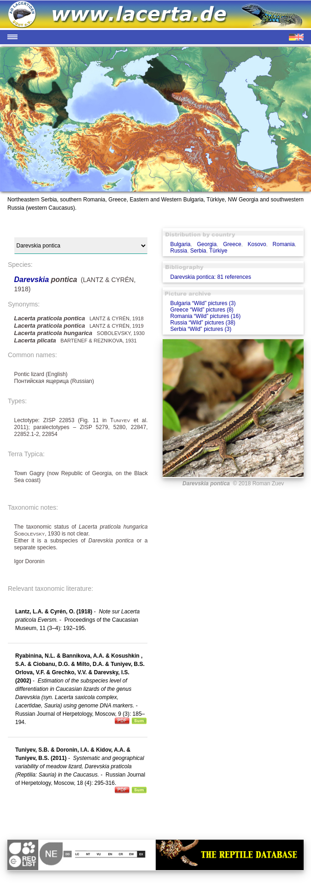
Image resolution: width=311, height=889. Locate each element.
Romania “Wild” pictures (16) (205, 316)
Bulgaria (180, 244)
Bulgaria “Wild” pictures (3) (202, 303)
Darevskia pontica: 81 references (210, 277)
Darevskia (32, 279)
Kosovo (257, 244)
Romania (284, 244)
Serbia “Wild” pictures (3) (200, 329)
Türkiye (218, 250)
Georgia (207, 244)
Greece (232, 244)
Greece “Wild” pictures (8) (201, 309)
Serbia (198, 250)
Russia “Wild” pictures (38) (202, 322)
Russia (178, 250)
